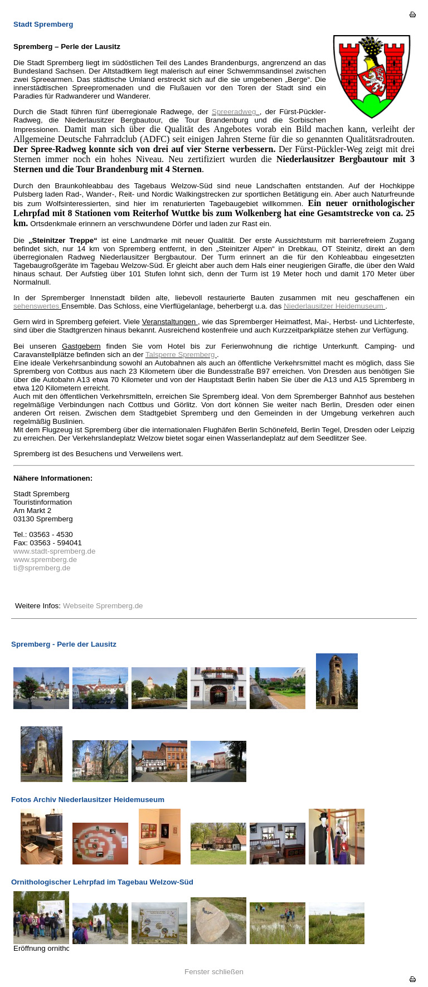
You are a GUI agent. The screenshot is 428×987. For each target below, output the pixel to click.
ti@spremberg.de (41, 568)
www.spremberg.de (45, 559)
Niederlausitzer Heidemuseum (334, 306)
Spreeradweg (236, 112)
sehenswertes (37, 306)
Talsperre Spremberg (181, 354)
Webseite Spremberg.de (103, 606)
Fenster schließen (214, 972)
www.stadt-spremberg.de (54, 551)
